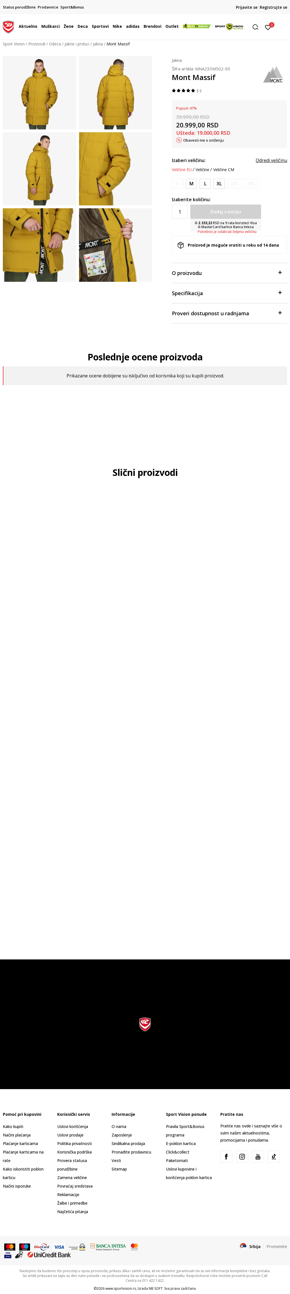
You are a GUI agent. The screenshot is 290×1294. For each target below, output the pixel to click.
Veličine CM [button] (223, 169)
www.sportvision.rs (120, 1288)
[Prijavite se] (268, 27)
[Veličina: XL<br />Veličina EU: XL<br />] (219, 184)
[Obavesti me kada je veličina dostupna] (177, 184)
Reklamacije (68, 1194)
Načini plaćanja (17, 1135)
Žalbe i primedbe (72, 1203)
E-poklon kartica (181, 1143)
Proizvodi (36, 44)
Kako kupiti (13, 1126)
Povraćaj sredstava (75, 1186)
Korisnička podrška (74, 1152)
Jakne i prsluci (77, 44)
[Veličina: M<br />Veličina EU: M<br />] (191, 184)
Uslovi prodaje (70, 1135)
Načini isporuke (17, 1186)
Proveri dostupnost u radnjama (227, 313)
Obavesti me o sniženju (203, 140)
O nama (119, 1126)
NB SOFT (156, 1288)
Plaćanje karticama (20, 1143)
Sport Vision (14, 44)
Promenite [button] (276, 1246)
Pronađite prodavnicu (131, 1152)
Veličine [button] (202, 169)
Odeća (55, 44)
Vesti (116, 1160)
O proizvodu (227, 272)
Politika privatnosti (74, 1143)
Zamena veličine (72, 1177)
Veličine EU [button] (182, 169)
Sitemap (119, 1169)
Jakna (98, 44)
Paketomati (177, 1160)
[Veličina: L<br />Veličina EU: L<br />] (205, 184)
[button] (257, 27)
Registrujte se (273, 7)
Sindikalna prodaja (128, 1143)
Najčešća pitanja (72, 1211)
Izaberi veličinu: (189, 160)
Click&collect (177, 1152)
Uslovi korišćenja (72, 1126)
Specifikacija (227, 293)
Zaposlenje (122, 1135)
